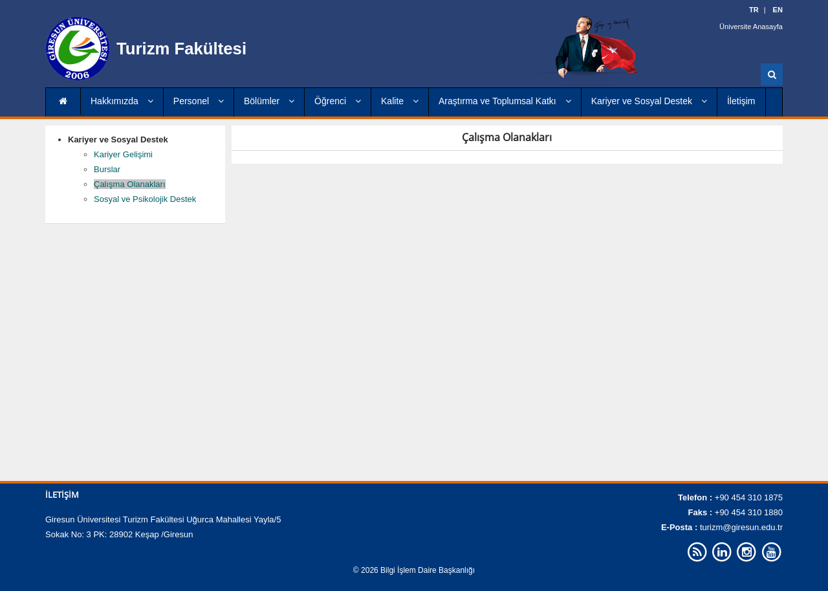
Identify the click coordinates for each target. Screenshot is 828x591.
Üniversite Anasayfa (751, 26)
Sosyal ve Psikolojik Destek (145, 199)
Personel (198, 101)
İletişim (741, 101)
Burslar (107, 169)
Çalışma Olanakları (130, 184)
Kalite (400, 101)
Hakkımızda (122, 101)
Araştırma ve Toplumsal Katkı (505, 101)
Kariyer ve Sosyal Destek (649, 101)
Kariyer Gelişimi (123, 154)
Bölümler (269, 101)
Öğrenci (337, 101)
